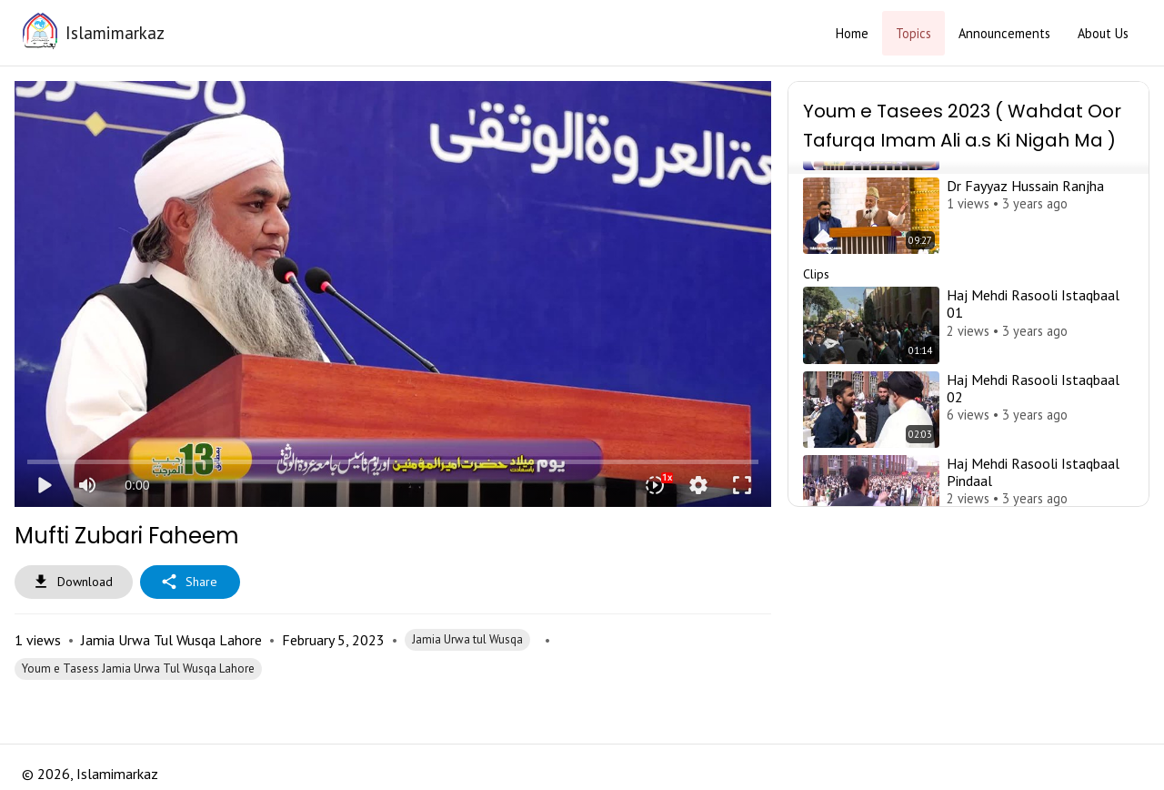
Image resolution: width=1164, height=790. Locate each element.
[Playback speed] (655, 485)
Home (852, 33)
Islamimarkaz (115, 32)
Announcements (1004, 33)
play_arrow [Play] (43, 485)
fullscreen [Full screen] (742, 485)
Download (74, 582)
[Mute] (87, 485)
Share (190, 582)
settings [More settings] (698, 485)
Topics (913, 33)
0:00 (137, 485)
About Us (1103, 33)
